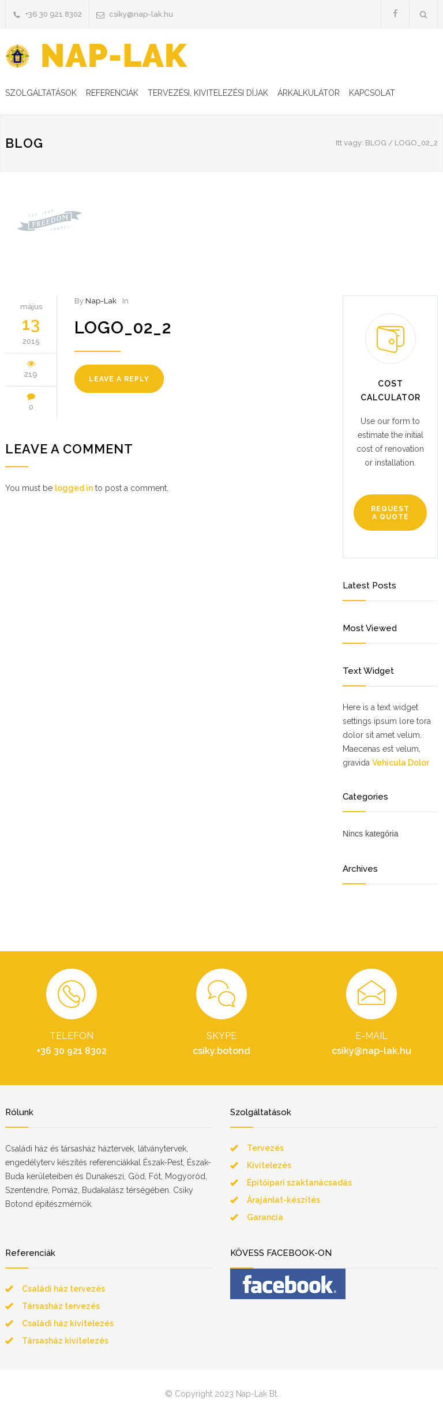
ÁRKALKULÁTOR (308, 92)
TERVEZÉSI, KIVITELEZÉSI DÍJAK (208, 92)
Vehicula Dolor (400, 762)
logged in (74, 488)
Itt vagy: (349, 142)
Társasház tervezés (61, 1306)
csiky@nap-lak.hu (141, 14)
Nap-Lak (101, 301)
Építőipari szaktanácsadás (299, 1182)
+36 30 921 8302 (53, 14)
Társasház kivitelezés (65, 1340)
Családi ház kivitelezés (68, 1323)
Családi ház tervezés (63, 1288)
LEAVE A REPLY (119, 379)
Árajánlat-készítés (283, 1200)
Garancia (265, 1217)
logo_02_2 (122, 327)
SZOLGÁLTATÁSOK (41, 92)
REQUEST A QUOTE (390, 513)
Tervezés (265, 1148)
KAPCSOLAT (372, 92)
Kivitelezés (269, 1165)
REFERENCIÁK (112, 92)
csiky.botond (221, 1050)
